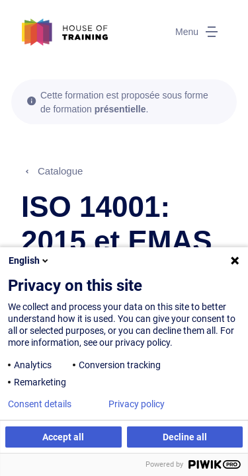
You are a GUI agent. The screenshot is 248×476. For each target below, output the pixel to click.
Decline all (185, 437)
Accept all (63, 437)
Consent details (39, 404)
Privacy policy (136, 404)
